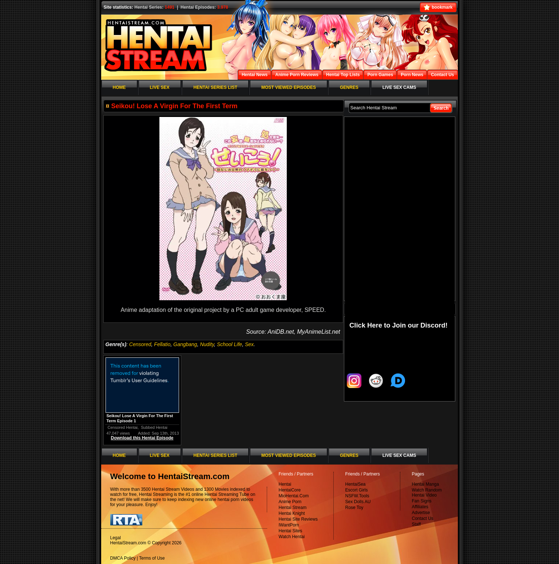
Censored (140, 344)
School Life (229, 344)
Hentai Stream (293, 507)
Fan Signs (422, 501)
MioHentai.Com (294, 495)
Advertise (421, 512)
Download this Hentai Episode (142, 437)
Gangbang (185, 344)
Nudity (207, 344)
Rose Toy (354, 507)
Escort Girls (356, 490)
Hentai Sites (290, 530)
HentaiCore (290, 490)
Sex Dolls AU (358, 501)
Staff (416, 524)
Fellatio (162, 344)
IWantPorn (289, 525)
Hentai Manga (425, 484)
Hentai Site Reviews (298, 519)
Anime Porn (290, 501)
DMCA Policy (123, 558)
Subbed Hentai (154, 427)
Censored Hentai (123, 427)
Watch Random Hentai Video (427, 492)
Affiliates (420, 506)
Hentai (285, 484)
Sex (249, 344)
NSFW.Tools (357, 495)
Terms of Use (152, 558)
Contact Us (422, 518)
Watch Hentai (292, 536)
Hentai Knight (292, 513)
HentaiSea (355, 484)
